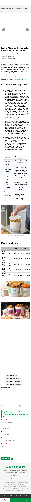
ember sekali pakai (19, 381)
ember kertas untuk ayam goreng (13, 384)
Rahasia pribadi (17, 459)
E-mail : (4, 420)
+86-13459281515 (18, 478)
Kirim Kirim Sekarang (20, 79)
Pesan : (4, 444)
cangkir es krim (12, 486)
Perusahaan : (5, 438)
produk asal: (4, 56)
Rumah (3, 6)
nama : (3, 426)
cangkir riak (18, 484)
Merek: (3, 54)
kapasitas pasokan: (6, 61)
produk (9, 6)
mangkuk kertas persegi (22, 482)
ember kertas (9, 381)
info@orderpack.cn (18, 475)
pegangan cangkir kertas (9, 482)
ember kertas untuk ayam (11, 375)
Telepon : (4, 432)
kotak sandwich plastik (8, 484)
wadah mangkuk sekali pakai (17, 488)
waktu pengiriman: (6, 58)
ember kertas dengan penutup (12, 378)
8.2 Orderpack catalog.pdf (10, 76)
